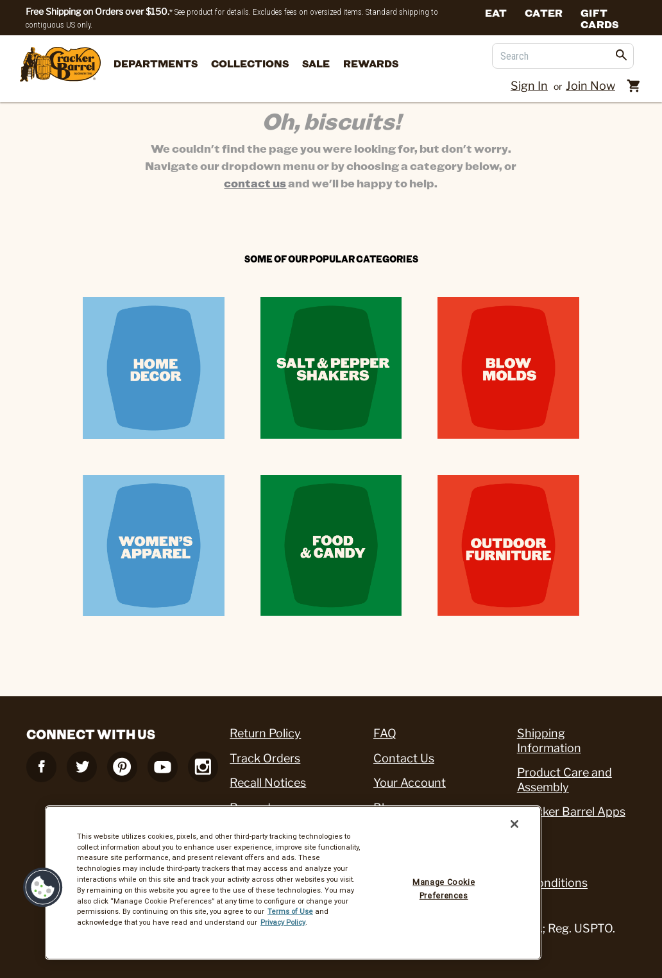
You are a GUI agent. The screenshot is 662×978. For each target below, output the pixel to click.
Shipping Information (549, 740)
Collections (250, 63)
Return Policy (265, 733)
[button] (43, 887)
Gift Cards (599, 18)
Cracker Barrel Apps (571, 811)
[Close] (514, 824)
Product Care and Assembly (564, 780)
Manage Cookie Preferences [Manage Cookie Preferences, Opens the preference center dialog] (443, 888)
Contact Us (403, 758)
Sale (316, 63)
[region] (293, 882)
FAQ (384, 733)
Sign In (529, 85)
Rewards (370, 63)
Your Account (409, 782)
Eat (496, 12)
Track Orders (265, 758)
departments (156, 63)
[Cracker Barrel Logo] (60, 65)
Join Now (590, 85)
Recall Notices (268, 782)
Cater (544, 12)
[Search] (563, 56)
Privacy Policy (282, 922)
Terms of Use (290, 911)
